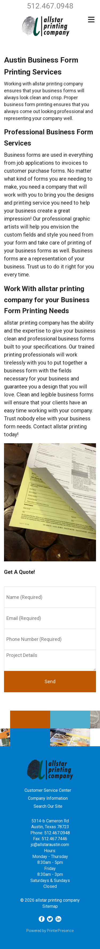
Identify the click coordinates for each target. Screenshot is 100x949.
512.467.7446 (54, 838)
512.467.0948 (57, 832)
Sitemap (50, 906)
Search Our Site (48, 806)
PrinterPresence (60, 931)
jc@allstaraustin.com (50, 844)
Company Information (48, 798)
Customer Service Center (48, 790)
